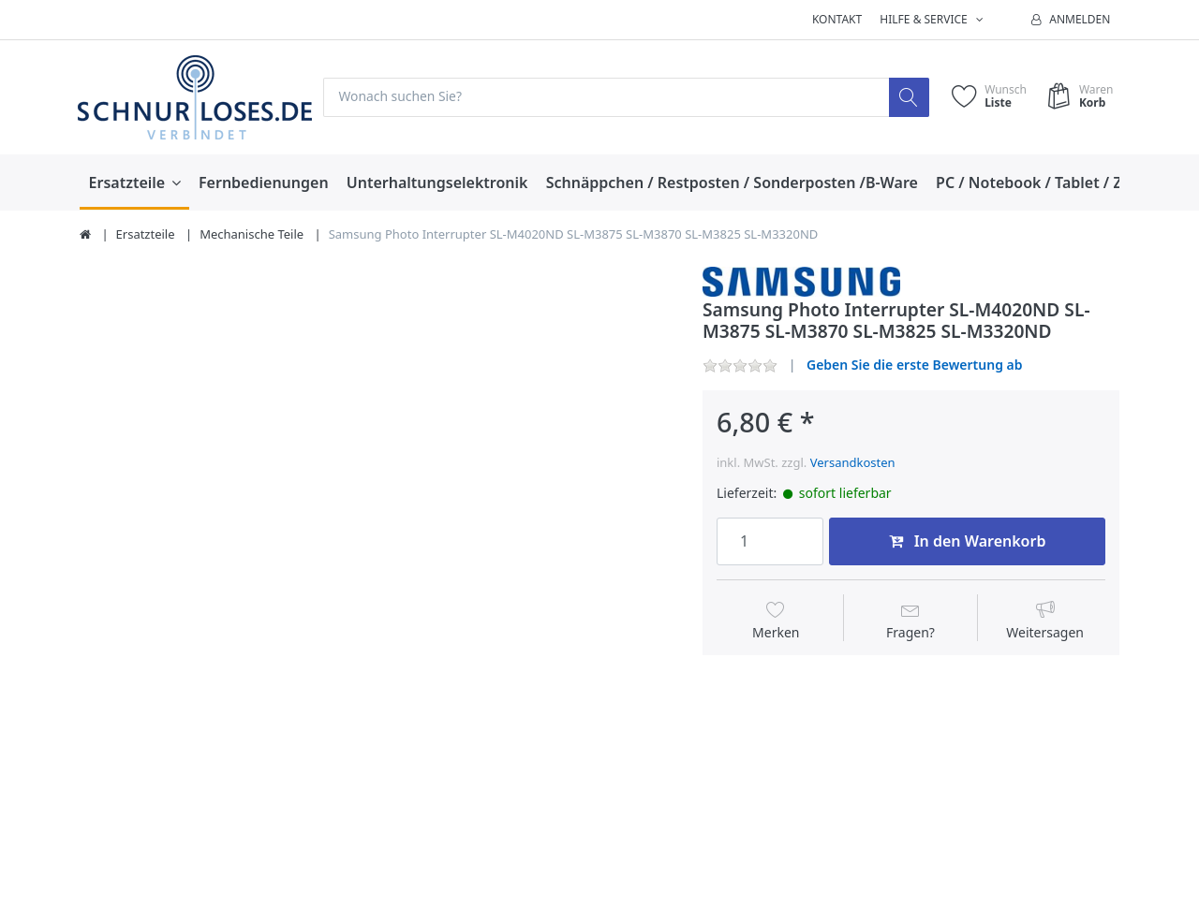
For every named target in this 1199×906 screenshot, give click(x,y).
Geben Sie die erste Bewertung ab (915, 364)
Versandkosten (853, 462)
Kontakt (837, 19)
